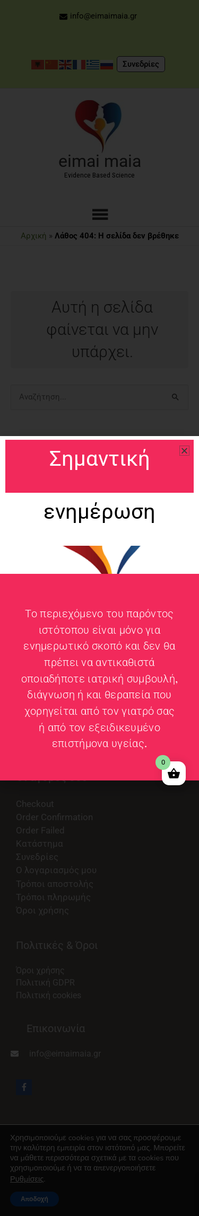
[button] (184, 451)
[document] (99, 608)
